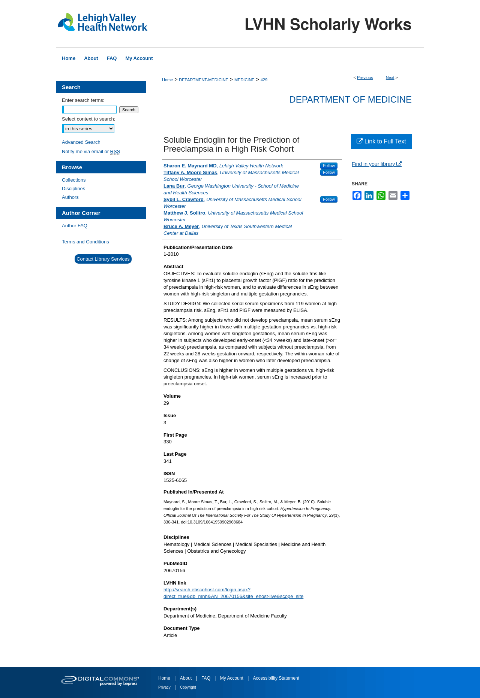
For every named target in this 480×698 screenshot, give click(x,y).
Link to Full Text (381, 141)
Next (390, 77)
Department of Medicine (350, 99)
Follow (329, 165)
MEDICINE (244, 80)
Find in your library (377, 164)
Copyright (188, 687)
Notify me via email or (91, 151)
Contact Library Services (103, 259)
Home (167, 80)
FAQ (206, 678)
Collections (74, 180)
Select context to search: (88, 119)
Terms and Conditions (85, 242)
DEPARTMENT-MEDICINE (203, 80)
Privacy (165, 687)
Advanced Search (81, 142)
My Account (232, 678)
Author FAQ (74, 225)
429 (264, 80)
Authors (70, 197)
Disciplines (73, 188)
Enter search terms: (83, 100)
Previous (365, 77)
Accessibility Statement (276, 678)
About (186, 678)
